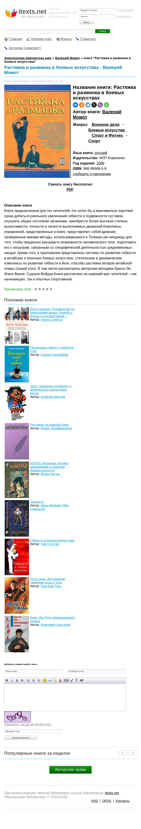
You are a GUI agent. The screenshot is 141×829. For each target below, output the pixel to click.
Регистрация (125, 10)
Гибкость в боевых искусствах (52, 540)
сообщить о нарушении (92, 174)
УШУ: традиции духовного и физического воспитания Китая (50, 389)
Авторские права (70, 769)
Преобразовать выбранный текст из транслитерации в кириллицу (76, 680)
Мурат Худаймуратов (56, 428)
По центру (33, 680)
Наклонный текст (12, 680)
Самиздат (88, 39)
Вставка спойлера (81, 680)
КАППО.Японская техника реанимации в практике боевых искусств (49, 466)
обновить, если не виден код (27, 724)
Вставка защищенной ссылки (55, 680)
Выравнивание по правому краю (38, 680)
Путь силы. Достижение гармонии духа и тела (47, 580)
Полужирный (7, 680)
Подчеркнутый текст (17, 680)
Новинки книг (41, 39)
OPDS (106, 801)
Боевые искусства (106, 130)
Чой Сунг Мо (50, 544)
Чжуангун (37, 502)
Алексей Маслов (53, 397)
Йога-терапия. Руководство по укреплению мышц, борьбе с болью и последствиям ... (52, 312)
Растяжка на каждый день (49, 424)
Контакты (122, 801)
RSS (94, 801)
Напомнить (124, 16)
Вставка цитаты (71, 680)
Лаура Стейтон (52, 319)
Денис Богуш (50, 474)
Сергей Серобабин (54, 354)
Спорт (94, 141)
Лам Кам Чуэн (51, 586)
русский (101, 153)
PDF (69, 190)
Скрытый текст (66, 680)
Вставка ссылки (49, 680)
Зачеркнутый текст (22, 680)
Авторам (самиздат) (25, 48)
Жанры (66, 39)
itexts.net (112, 793)
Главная (15, 39)
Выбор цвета (60, 680)
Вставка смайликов (44, 680)
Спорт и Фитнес (107, 135)
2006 (100, 163)
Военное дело (106, 124)
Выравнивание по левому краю (28, 680)
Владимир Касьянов (55, 624)
